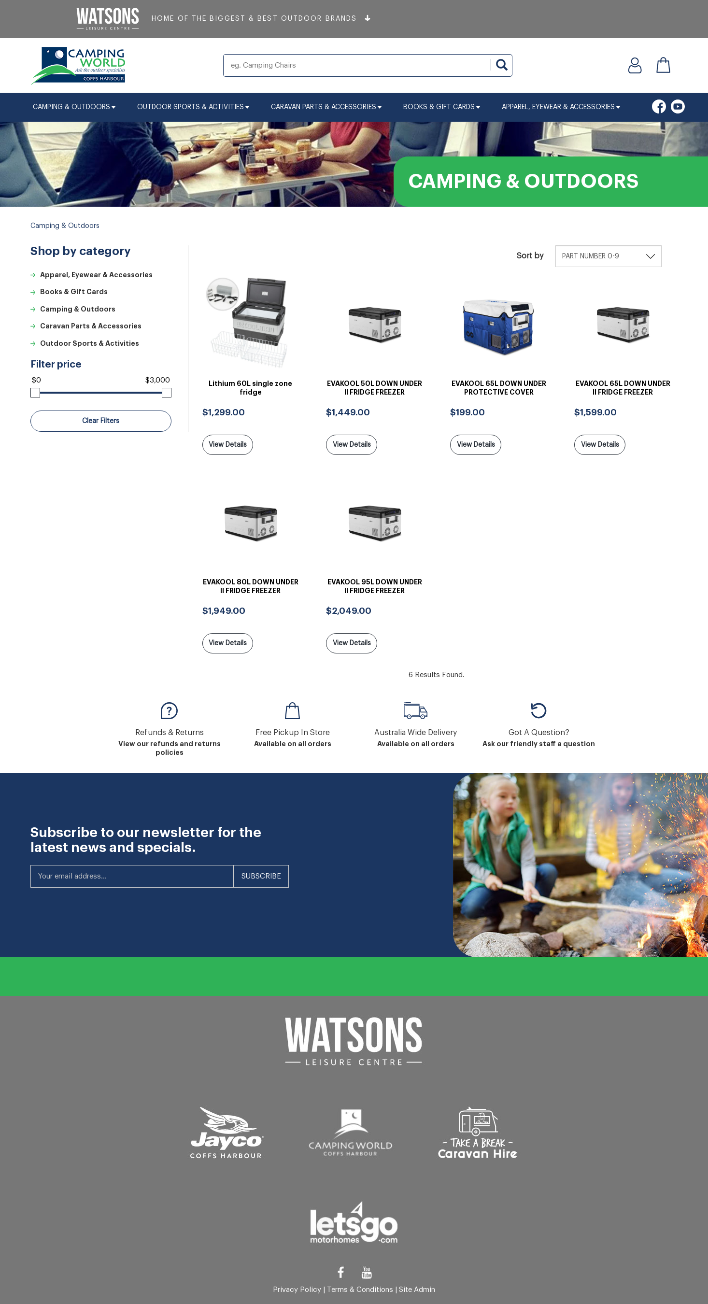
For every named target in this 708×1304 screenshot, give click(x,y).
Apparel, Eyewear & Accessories (561, 107)
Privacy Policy (297, 1289)
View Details (228, 444)
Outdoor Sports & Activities (193, 107)
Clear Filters (100, 421)
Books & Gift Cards (442, 107)
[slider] (35, 392)
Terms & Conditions (360, 1289)
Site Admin (417, 1289)
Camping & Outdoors (74, 107)
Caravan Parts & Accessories (326, 107)
